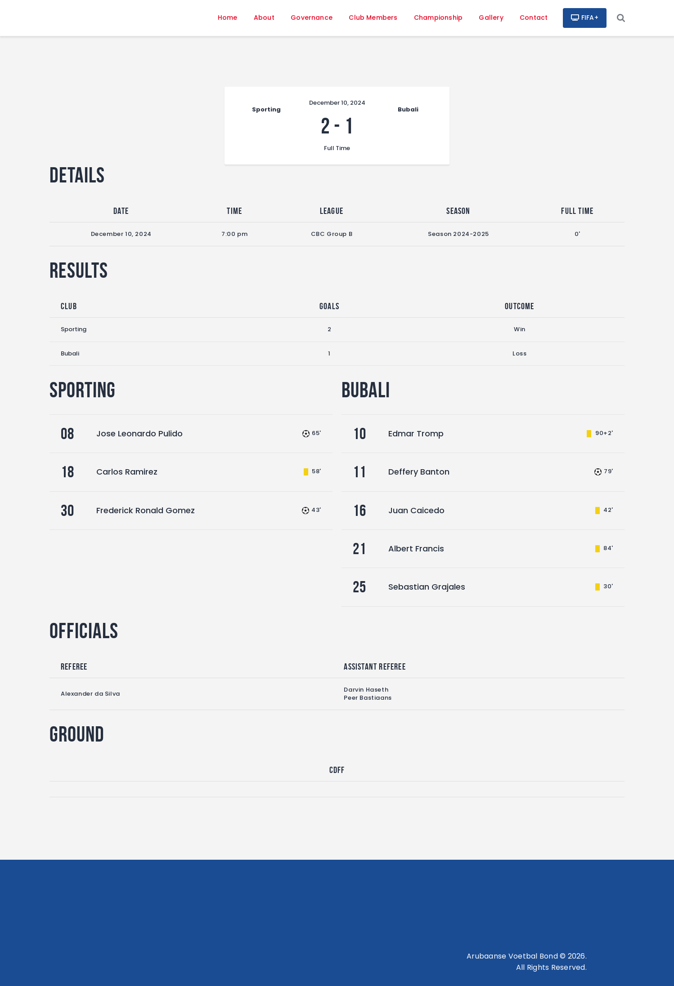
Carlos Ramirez (126, 471)
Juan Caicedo (416, 510)
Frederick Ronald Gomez (145, 510)
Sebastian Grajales (426, 586)
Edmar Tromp (416, 433)
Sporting (73, 329)
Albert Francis (416, 548)
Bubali (70, 353)
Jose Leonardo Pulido (139, 433)
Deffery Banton (418, 471)
